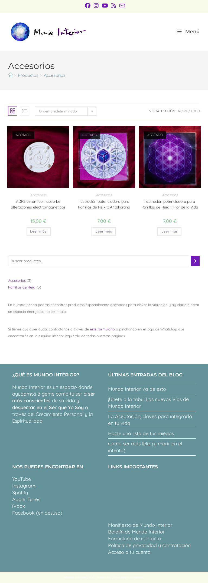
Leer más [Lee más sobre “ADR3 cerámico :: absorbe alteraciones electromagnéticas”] (38, 231)
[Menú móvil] (188, 32)
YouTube (21, 479)
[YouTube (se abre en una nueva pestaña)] (105, 5)
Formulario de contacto (134, 538)
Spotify (20, 492)
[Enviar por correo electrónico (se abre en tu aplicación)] (121, 5)
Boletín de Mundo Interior (136, 532)
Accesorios (55, 75)
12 (179, 111)
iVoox (18, 506)
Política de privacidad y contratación (149, 545)
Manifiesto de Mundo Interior (140, 525)
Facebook (23, 513)
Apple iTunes (26, 499)
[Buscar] (195, 261)
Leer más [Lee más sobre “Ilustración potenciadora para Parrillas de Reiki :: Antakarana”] (104, 231)
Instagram (23, 486)
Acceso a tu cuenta (129, 552)
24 (185, 111)
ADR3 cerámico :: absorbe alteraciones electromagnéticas (38, 204)
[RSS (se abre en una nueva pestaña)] (114, 5)
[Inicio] (10, 75)
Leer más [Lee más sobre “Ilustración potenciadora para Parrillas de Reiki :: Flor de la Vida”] (169, 231)
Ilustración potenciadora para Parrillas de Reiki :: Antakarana (104, 204)
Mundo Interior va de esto (137, 389)
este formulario (102, 329)
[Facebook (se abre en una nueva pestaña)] (87, 5)
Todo (195, 111)
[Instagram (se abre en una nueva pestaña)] (96, 5)
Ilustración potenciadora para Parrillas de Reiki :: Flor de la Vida (169, 204)
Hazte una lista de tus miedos (141, 433)
